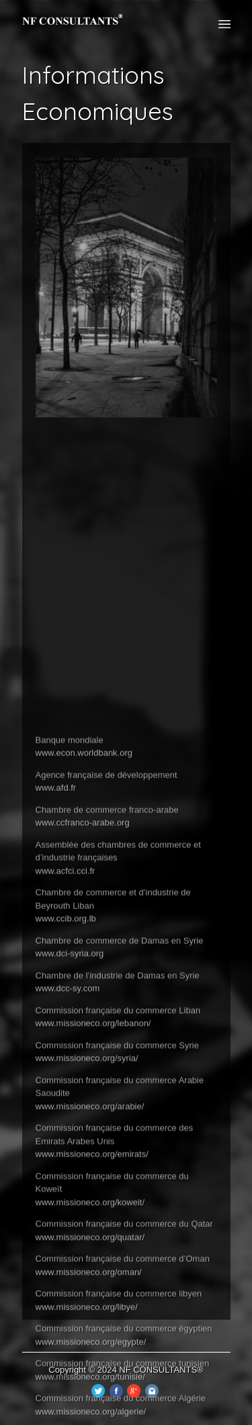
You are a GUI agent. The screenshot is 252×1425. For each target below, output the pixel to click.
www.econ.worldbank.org (84, 932)
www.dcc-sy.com (68, 1168)
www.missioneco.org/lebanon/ (93, 1203)
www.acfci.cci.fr (65, 1050)
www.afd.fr (56, 967)
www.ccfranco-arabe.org (83, 1002)
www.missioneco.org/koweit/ (90, 1381)
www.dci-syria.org (70, 1133)
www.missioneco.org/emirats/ (92, 1333)
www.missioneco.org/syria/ (87, 1237)
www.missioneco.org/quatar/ (90, 1416)
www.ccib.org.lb (66, 1098)
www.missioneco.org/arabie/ (90, 1285)
